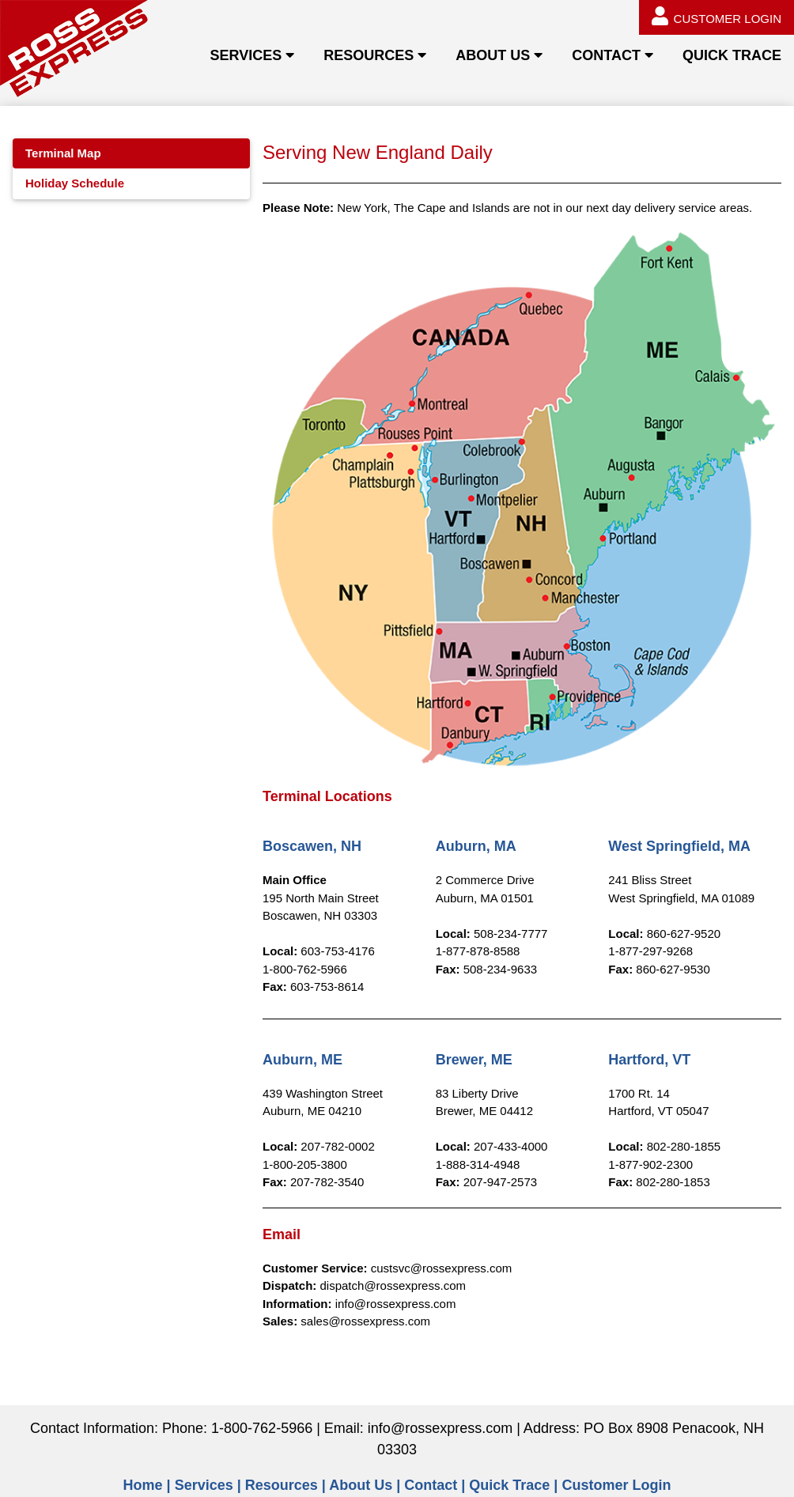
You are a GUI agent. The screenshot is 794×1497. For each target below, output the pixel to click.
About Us (360, 1485)
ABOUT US (493, 55)
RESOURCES (368, 55)
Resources (281, 1485)
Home (143, 1485)
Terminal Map (63, 153)
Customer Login (616, 1485)
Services (204, 1485)
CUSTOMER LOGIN (716, 15)
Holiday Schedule (74, 183)
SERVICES (246, 55)
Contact (430, 1485)
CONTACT (606, 55)
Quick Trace (509, 1485)
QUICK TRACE (731, 55)
